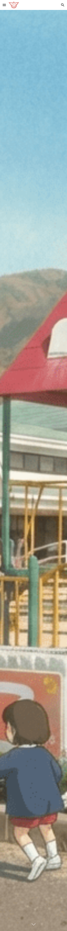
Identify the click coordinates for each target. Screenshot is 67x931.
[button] (4, 5)
